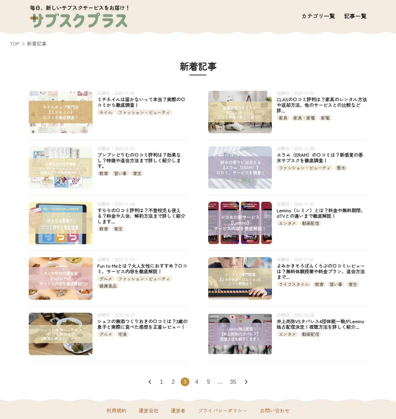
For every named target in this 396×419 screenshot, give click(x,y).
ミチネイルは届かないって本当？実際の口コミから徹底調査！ (141, 102)
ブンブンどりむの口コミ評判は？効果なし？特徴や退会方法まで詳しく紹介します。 (139, 160)
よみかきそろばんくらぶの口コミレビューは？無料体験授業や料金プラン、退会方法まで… (321, 271)
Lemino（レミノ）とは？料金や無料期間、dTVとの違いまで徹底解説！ (321, 213)
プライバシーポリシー (223, 410)
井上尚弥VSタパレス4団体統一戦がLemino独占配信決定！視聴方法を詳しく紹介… (320, 324)
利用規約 (116, 410)
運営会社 (148, 410)
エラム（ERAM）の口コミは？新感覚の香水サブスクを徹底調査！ (320, 157)
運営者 (178, 410)
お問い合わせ (275, 410)
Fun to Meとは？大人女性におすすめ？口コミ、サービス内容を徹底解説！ (142, 268)
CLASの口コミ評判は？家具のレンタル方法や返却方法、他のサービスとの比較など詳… (322, 105)
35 (233, 382)
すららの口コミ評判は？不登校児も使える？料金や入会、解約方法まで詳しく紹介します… (141, 216)
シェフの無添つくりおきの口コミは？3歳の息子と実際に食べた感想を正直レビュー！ (142, 324)
